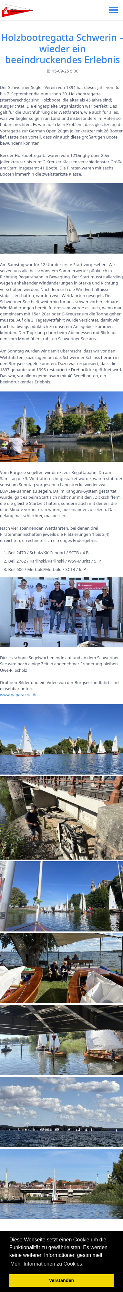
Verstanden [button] (61, 1280)
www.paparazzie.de (18, 695)
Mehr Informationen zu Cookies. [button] (47, 1264)
